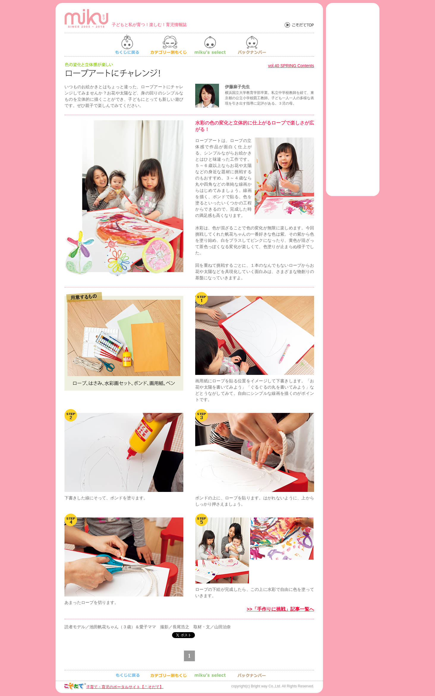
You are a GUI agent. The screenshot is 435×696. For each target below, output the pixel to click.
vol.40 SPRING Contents (291, 65)
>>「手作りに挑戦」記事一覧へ (280, 609)
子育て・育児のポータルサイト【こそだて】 (124, 686)
